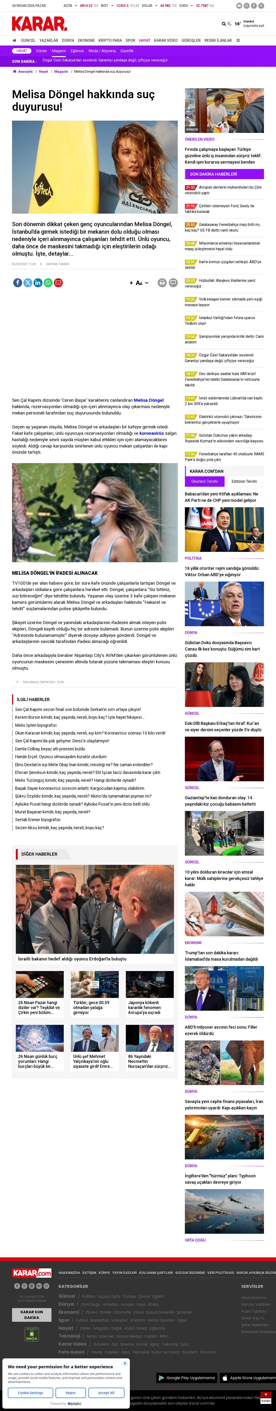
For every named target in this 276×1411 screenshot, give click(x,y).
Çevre (144, 1296)
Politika (88, 1296)
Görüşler (191, 40)
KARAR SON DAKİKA (32, 1314)
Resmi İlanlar (218, 40)
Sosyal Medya (129, 1336)
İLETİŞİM (89, 1272)
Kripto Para (110, 40)
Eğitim (158, 1296)
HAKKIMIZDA (69, 1272)
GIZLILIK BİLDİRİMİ (190, 1272)
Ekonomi (86, 40)
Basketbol (99, 1320)
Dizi (115, 1344)
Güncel (28, 40)
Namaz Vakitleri (255, 1304)
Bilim (164, 1336)
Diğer (182, 1320)
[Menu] (237, 40)
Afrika (153, 1304)
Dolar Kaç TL (252, 1318)
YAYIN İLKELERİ (124, 1272)
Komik (142, 1344)
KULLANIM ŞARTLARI (156, 1272)
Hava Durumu (253, 1297)
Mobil (92, 1336)
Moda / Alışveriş (102, 51)
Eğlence (77, 51)
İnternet (106, 1336)
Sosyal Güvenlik (160, 1312)
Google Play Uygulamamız (191, 1378)
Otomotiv (122, 1312)
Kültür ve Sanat (165, 1352)
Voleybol (119, 1320)
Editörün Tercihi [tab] (244, 481)
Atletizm (137, 1320)
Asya (140, 1304)
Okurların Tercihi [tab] (204, 481)
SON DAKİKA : (24, 61)
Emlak (105, 1312)
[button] (131, 283)
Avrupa (127, 1304)
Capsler (112, 1352)
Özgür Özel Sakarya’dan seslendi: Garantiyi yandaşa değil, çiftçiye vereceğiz (105, 61)
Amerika (110, 1304)
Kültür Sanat (136, 1328)
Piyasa (92, 1312)
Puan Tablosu (253, 1311)
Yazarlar (48, 40)
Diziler (41, 51)
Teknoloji (69, 1336)
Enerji (139, 1312)
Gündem (101, 1344)
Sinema (127, 1344)
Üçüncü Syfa (109, 1296)
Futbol (82, 1320)
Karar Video (166, 40)
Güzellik (127, 51)
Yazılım (150, 1336)
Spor (130, 40)
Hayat (144, 40)
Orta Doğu (90, 1304)
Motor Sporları (161, 1320)
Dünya (68, 40)
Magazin (59, 51)
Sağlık (116, 1328)
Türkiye (129, 1296)
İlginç (154, 1344)
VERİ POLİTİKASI (220, 1272)
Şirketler (184, 1312)
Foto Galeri (72, 1352)
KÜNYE (104, 1272)
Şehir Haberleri (255, 1325)
